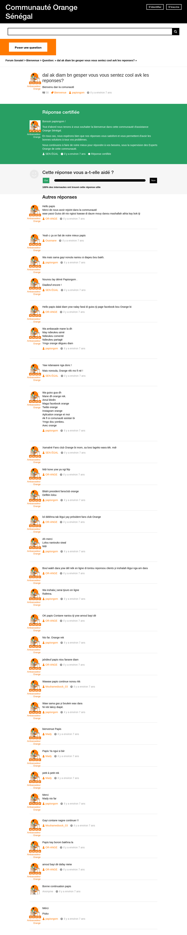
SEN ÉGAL (51, 153)
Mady (48, 734)
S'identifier (155, 7)
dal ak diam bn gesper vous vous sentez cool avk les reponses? (95, 77)
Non (153, 180)
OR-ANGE (51, 218)
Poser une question (28, 47)
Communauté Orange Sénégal (41, 12)
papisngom (78, 92)
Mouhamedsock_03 (56, 686)
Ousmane (51, 240)
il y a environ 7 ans (75, 153)
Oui (46, 180)
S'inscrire (173, 7)
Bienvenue (60, 92)
